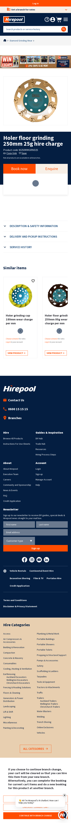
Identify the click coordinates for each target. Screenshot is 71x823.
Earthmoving (9, 674)
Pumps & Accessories (47, 660)
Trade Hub (40, 443)
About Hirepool (10, 468)
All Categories (35, 749)
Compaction (9, 652)
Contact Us (13, 400)
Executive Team (10, 474)
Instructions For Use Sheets (16, 443)
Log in (35, 3)
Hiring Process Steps (46, 454)
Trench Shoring (44, 722)
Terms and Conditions (15, 600)
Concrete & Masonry (13, 658)
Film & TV (38, 578)
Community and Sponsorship (17, 484)
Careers (7, 479)
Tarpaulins (42, 676)
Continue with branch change (35, 815)
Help (38, 484)
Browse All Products (13, 438)
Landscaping (9, 706)
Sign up (39, 474)
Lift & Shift (8, 711)
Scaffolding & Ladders (47, 671)
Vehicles (41, 732)
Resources (41, 449)
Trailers (40, 697)
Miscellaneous (10, 722)
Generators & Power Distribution (13, 700)
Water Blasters (44, 711)
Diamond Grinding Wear (21, 40)
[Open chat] (63, 815)
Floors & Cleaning (11, 692)
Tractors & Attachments (48, 687)
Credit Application (12, 501)
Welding (41, 716)
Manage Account (44, 479)
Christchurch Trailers (50, 706)
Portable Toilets (44, 649)
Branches (12, 418)
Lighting (7, 717)
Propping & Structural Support (51, 655)
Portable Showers (45, 644)
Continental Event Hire (41, 571)
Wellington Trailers (49, 703)
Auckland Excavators (16, 677)
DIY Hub (39, 438)
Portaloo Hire (54, 578)
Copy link (10, 153)
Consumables (9, 663)
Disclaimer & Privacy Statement (20, 606)
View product (16, 353)
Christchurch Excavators (18, 682)
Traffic (40, 692)
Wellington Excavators (17, 679)
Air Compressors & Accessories (12, 640)
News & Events (10, 490)
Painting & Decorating (13, 727)
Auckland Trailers (48, 700)
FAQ (5, 495)
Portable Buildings (46, 639)
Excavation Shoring (20, 578)
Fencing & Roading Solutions (17, 687)
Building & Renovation (13, 647)
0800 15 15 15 (15, 409)
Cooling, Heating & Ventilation (17, 668)
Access (6, 633)
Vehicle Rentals (18, 571)
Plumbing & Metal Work (48, 633)
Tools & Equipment (46, 681)
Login (38, 468)
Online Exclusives (45, 727)
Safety (40, 665)
